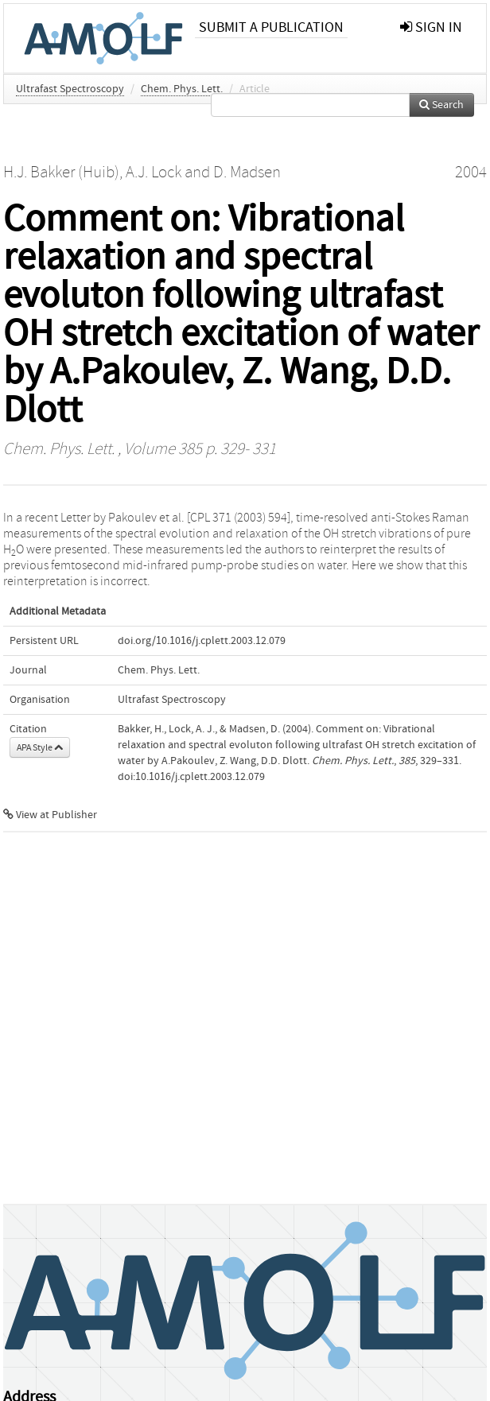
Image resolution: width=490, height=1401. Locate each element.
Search (441, 105)
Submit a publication (271, 27)
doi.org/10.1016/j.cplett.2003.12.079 (202, 641)
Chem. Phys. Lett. (182, 89)
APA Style (40, 747)
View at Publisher (50, 815)
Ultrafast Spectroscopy (70, 89)
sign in (431, 27)
